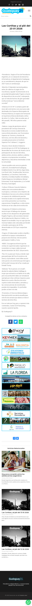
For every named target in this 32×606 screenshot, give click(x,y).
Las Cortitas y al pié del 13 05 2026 (15, 512)
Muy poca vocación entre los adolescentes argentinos (13, 475)
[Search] (15, 16)
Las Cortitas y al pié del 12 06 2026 (15, 549)
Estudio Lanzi (23, 595)
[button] (28, 602)
